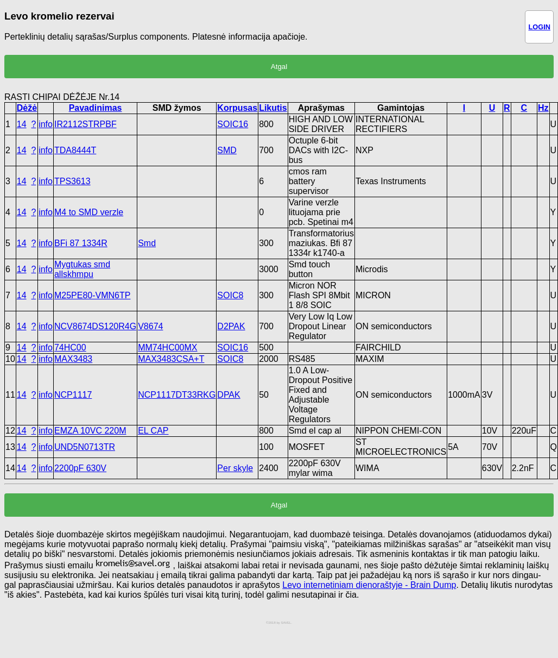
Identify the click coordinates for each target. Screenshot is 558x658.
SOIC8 (230, 295)
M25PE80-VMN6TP (92, 295)
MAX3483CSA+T (171, 359)
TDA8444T (75, 150)
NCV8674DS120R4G (95, 326)
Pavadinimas (95, 107)
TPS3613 (72, 181)
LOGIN (539, 27)
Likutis (273, 107)
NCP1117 (73, 394)
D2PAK (231, 326)
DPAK (228, 394)
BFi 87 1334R (80, 243)
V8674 (150, 326)
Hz (543, 107)
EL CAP (153, 430)
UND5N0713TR (84, 447)
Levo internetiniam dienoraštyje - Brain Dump (369, 585)
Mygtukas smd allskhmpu (82, 269)
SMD (227, 150)
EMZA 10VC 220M (90, 430)
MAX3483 (73, 359)
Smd (147, 243)
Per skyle (235, 468)
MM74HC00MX (167, 347)
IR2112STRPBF (85, 124)
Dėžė (27, 107)
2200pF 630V (80, 468)
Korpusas (237, 107)
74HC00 (70, 347)
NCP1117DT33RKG (176, 394)
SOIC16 (232, 124)
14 (22, 124)
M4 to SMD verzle (88, 212)
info (46, 124)
